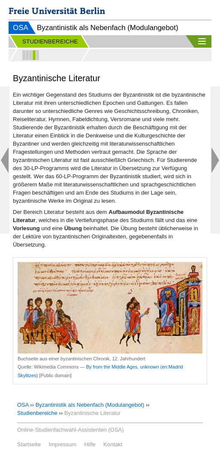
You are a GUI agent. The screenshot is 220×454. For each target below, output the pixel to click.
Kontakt (112, 444)
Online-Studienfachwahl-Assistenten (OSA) (70, 430)
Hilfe (89, 444)
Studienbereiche (37, 413)
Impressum (62, 444)
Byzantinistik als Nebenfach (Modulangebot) (90, 405)
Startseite (29, 444)
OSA (20, 28)
